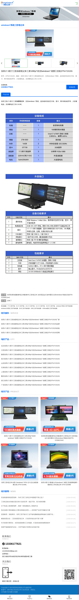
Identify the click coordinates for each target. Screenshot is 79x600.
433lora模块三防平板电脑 (49, 308)
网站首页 (10, 597)
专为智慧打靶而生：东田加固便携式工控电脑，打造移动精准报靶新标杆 (25, 523)
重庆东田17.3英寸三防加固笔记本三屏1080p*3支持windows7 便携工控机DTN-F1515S (30, 376)
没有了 (9, 300)
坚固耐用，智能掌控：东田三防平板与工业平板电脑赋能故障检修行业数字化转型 (28, 514)
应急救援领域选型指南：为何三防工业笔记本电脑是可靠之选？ (22, 497)
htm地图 (10, 592)
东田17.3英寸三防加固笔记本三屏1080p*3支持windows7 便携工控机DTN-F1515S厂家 (30, 319)
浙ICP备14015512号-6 (15, 590)
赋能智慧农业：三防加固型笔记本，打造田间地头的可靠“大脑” (22, 518)
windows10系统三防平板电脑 (9, 308)
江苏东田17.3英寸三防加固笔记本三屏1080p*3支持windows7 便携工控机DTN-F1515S (30, 350)
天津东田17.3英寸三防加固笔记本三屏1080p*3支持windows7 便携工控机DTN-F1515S (30, 367)
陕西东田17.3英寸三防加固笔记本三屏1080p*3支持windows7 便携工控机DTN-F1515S (30, 354)
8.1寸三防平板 (20, 306)
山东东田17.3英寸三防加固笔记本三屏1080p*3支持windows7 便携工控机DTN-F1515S (30, 363)
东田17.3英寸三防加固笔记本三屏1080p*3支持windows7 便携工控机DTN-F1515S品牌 (30, 324)
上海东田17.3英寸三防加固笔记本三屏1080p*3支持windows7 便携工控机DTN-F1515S (30, 372)
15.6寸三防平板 (50, 306)
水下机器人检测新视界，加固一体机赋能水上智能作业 (19, 506)
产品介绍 (6, 94)
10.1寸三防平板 (30, 306)
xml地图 (4, 592)
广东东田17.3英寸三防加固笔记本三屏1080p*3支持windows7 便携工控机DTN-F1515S (30, 385)
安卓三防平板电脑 (24, 308)
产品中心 (30, 597)
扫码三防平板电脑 (36, 308)
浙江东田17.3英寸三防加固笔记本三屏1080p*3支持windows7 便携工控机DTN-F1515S (30, 380)
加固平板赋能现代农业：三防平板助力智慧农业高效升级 (20, 527)
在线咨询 (72, 87)
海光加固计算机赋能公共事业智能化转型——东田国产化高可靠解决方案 (25, 510)
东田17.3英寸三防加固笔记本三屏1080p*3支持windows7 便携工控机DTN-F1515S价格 (30, 328)
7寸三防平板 (11, 306)
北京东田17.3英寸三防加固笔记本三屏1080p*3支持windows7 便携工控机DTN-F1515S (30, 346)
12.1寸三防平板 (40, 306)
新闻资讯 (49, 597)
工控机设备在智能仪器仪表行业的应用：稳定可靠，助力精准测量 (23, 502)
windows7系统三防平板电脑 (64, 306)
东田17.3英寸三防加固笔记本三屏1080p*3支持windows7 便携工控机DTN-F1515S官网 (30, 332)
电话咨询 (69, 597)
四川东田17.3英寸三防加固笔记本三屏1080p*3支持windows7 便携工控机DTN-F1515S (30, 359)
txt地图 (15, 592)
